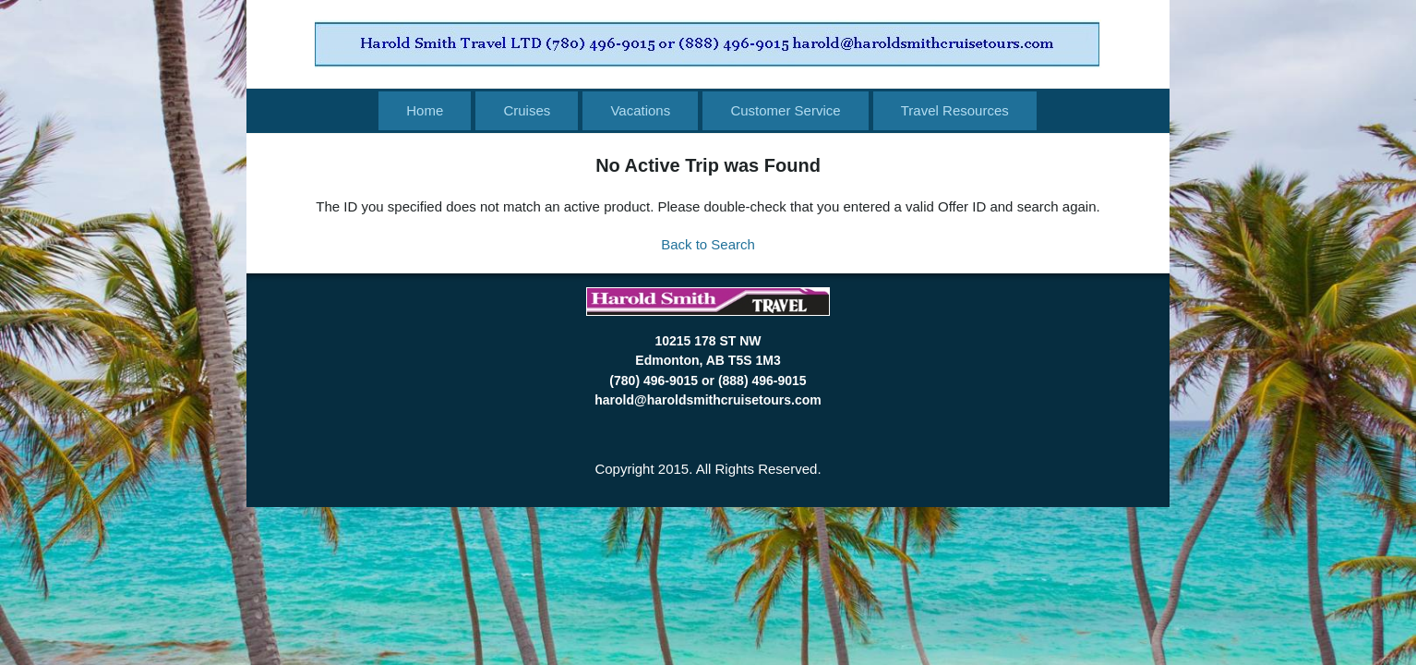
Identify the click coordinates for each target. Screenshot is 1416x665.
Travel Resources (955, 110)
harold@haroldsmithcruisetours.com (707, 400)
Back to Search (708, 244)
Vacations (640, 110)
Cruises (526, 110)
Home (424, 110)
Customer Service (785, 110)
